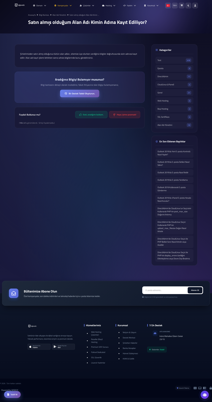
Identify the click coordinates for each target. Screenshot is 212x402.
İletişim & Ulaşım (129, 332)
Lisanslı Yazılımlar (98, 362)
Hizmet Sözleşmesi (130, 353)
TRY (175, 5)
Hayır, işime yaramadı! (124, 114)
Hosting (109, 5)
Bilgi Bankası (44, 14)
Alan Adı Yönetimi (59, 14)
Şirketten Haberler (130, 342)
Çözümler (87, 5)
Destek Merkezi (129, 337)
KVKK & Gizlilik (128, 358)
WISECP (14, 390)
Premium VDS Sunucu (99, 346)
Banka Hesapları (129, 348)
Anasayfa (32, 14)
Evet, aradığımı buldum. (91, 114)
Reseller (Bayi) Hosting (97, 340)
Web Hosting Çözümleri (96, 333)
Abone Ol (195, 290)
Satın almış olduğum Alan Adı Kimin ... (84, 14)
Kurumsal (151, 5)
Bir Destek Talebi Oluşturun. (79, 93)
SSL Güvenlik (96, 357)
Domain (40, 5)
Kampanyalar (63, 5)
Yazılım (129, 5)
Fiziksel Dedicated (98, 352)
